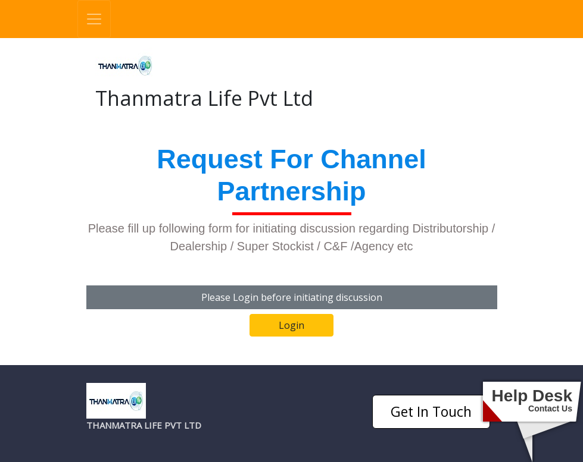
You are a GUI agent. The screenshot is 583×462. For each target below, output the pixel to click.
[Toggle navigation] (94, 19)
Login (291, 325)
